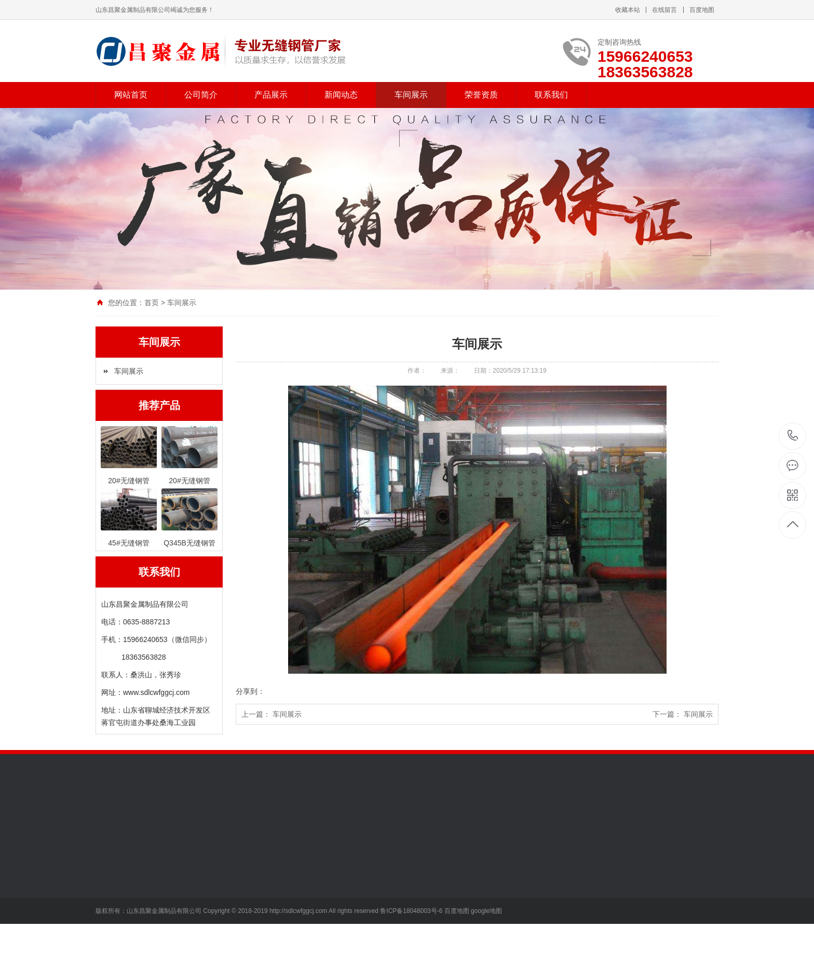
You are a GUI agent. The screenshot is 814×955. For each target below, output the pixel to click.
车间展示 (411, 94)
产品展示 (271, 94)
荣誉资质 (481, 94)
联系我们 (551, 94)
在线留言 (664, 9)
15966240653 (793, 435)
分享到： (250, 691)
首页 (151, 302)
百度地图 (701, 9)
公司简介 (201, 94)
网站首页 (130, 94)
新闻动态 (341, 94)
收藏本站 (627, 9)
